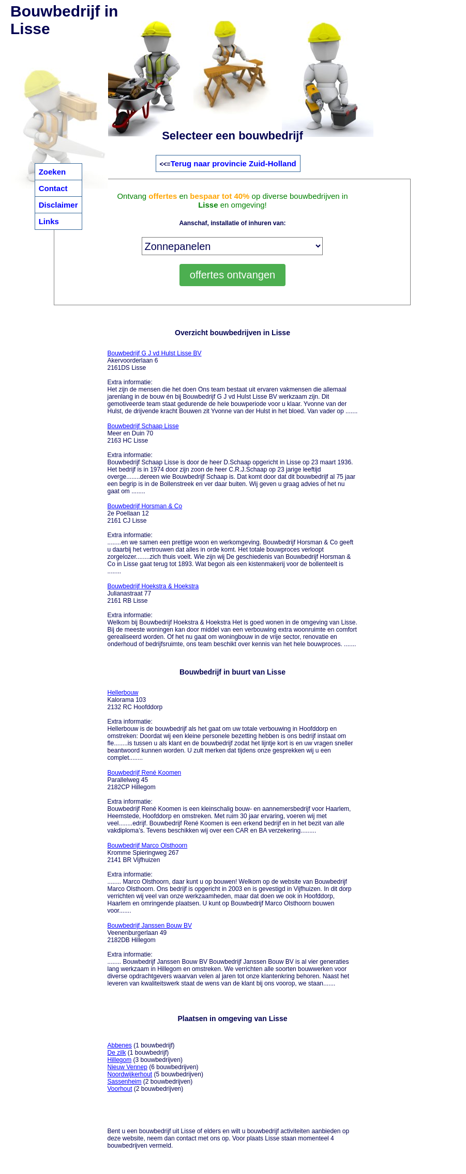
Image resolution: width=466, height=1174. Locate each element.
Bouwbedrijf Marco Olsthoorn (147, 845)
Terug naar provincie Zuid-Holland (233, 163)
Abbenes (119, 1045)
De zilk (116, 1052)
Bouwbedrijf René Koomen (144, 772)
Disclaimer (58, 204)
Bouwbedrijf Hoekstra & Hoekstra (153, 586)
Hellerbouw (122, 692)
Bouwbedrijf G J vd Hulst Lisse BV (154, 353)
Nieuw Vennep (127, 1067)
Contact (53, 188)
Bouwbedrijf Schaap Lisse (142, 426)
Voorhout (119, 1088)
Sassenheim (124, 1081)
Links (49, 221)
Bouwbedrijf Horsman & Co (144, 506)
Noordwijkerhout (129, 1074)
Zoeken (52, 171)
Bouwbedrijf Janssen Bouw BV (149, 925)
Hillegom (119, 1059)
